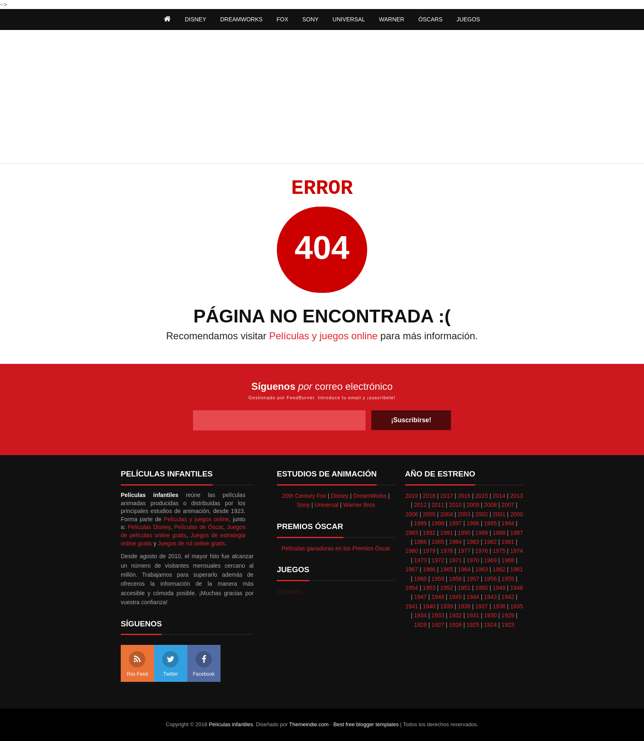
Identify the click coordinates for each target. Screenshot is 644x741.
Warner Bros (359, 505)
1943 (490, 597)
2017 (446, 495)
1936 (499, 606)
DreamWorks (369, 495)
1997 (455, 523)
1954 (411, 588)
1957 (473, 578)
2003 (464, 514)
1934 (420, 615)
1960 (420, 578)
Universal (326, 505)
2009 (473, 505)
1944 (473, 597)
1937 (481, 606)
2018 (429, 495)
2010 (455, 505)
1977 (464, 551)
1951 (464, 588)
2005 (429, 514)
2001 (499, 514)
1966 (429, 569)
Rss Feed (137, 664)
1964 (464, 569)
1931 (473, 615)
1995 (490, 523)
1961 (516, 569)
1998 (438, 523)
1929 (507, 615)
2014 (499, 495)
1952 (446, 588)
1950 (481, 588)
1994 (507, 523)
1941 (411, 606)
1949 (499, 588)
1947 (420, 597)
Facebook (204, 664)
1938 (464, 606)
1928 (420, 624)
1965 (446, 569)
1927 (438, 624)
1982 (490, 541)
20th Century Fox (304, 495)
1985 (438, 541)
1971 (455, 560)
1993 (411, 532)
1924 (490, 624)
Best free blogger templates (366, 724)
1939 (446, 606)
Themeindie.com (309, 724)
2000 (516, 514)
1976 (481, 551)
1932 (455, 615)
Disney (340, 495)
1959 (438, 578)
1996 (473, 523)
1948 (516, 588)
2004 (446, 514)
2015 (481, 495)
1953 (429, 588)
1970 (473, 560)
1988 (499, 532)
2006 (411, 514)
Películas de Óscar (198, 527)
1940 (429, 606)
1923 (507, 624)
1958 (455, 578)
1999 (420, 523)
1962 (499, 569)
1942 (507, 597)
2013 (516, 495)
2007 (507, 505)
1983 (473, 541)
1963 (481, 569)
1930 (490, 615)
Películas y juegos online (323, 335)
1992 (429, 532)
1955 (507, 578)
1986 (420, 541)
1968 (507, 560)
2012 (420, 505)
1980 (411, 551)
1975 (499, 551)
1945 (455, 597)
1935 (516, 606)
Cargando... (292, 591)
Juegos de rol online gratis (191, 543)
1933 (438, 615)
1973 (420, 560)
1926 (455, 624)
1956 (490, 578)
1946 (438, 597)
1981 (507, 541)
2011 (438, 505)
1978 (446, 551)
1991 (446, 532)
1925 (473, 624)
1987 (516, 532)
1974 (516, 551)
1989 (481, 532)
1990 (464, 532)
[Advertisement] (322, 97)
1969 (490, 560)
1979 (429, 551)
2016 (464, 495)
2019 (411, 495)
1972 (438, 560)
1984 (455, 541)
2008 (490, 505)
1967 (411, 569)
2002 (481, 514)
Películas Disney (149, 527)
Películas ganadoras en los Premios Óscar (336, 548)
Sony (303, 505)
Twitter (170, 664)
